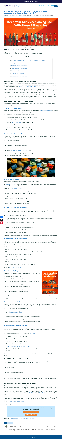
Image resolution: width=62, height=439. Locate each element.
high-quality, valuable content (45, 110)
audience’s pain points (17, 122)
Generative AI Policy (34, 435)
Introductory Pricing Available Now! (31, 1)
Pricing (52, 5)
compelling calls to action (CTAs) (17, 150)
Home (36, 5)
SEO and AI (45, 15)
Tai (46, 5)
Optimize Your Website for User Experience (38, 60)
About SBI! (39, 435)
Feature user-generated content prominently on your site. (18, 346)
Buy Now (56, 5)
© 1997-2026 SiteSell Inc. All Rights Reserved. (18, 435)
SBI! (39, 5)
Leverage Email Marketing (16, 63)
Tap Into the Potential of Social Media (19, 65)
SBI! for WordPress (43, 392)
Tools (49, 5)
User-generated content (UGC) (10, 328)
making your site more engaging (15, 312)
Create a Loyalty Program (16, 70)
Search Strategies (40, 15)
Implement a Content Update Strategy (19, 68)
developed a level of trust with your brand (28, 86)
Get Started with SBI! (31, 414)
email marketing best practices (17, 188)
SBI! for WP (42, 5)
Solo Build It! (31, 392)
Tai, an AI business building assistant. (16, 401)
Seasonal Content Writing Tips (15, 267)
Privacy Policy (28, 435)
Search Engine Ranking (33, 15)
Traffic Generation (50, 15)
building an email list (10, 184)
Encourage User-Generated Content (19, 76)
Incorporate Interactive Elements (18, 73)
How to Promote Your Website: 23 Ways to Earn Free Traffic (21, 418)
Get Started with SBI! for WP (31, 412)
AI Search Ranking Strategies (24, 15)
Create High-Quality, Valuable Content (19, 60)
